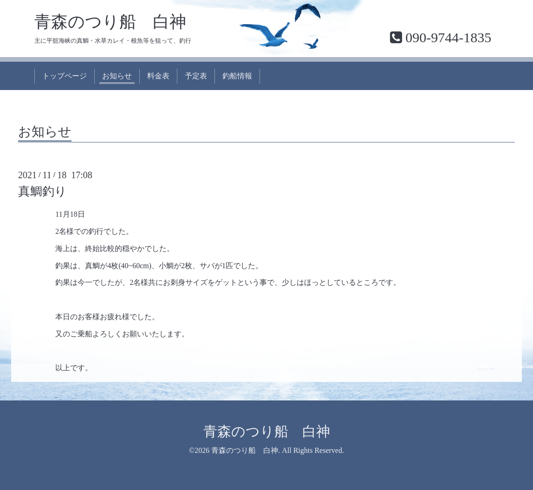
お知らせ (117, 76)
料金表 (158, 76)
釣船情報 (237, 76)
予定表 (196, 76)
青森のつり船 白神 (110, 22)
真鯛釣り (42, 191)
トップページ (64, 76)
